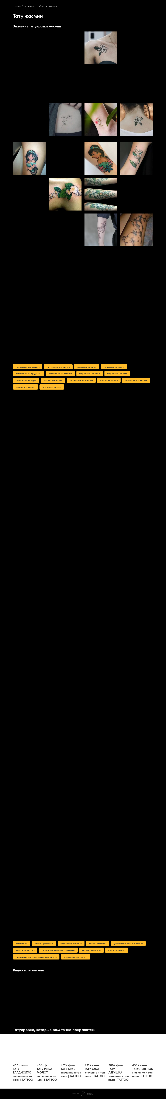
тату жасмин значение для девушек (58, 950)
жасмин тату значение (71, 943)
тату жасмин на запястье (60, 373)
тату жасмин (22, 943)
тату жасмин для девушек (27, 367)
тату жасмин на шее (53, 380)
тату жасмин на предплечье (29, 373)
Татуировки (29, 5)
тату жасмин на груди (26, 380)
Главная (17, 5)
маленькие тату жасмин (136, 380)
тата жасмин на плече (114, 367)
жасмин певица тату (91, 950)
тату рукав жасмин (109, 380)
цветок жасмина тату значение (128, 943)
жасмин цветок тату (44, 943)
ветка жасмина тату (25, 950)
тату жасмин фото (116, 950)
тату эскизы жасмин (51, 387)
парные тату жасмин (25, 387)
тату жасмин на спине (89, 373)
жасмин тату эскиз (97, 943)
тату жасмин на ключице (81, 380)
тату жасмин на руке (86, 367)
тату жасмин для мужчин (58, 367)
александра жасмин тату (75, 957)
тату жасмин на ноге (117, 373)
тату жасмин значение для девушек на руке (36, 957)
